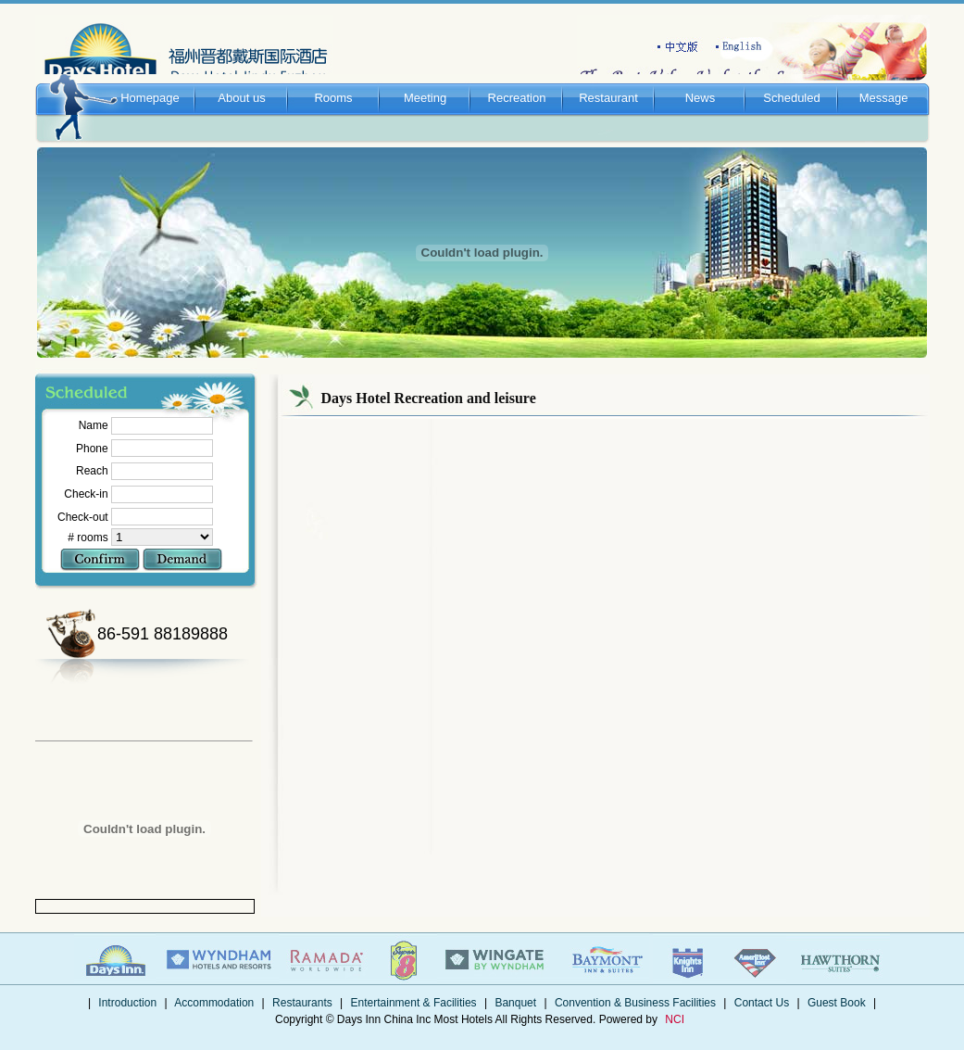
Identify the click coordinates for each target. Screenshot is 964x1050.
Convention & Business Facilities (636, 1002)
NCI (674, 1019)
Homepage (150, 80)
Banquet (515, 1002)
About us (242, 80)
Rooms (334, 80)
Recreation (517, 80)
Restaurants (302, 1002)
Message (884, 80)
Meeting (425, 80)
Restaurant (609, 80)
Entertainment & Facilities (413, 1002)
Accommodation (214, 1002)
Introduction (127, 1002)
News (700, 80)
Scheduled (792, 80)
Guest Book (837, 1002)
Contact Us (761, 1002)
